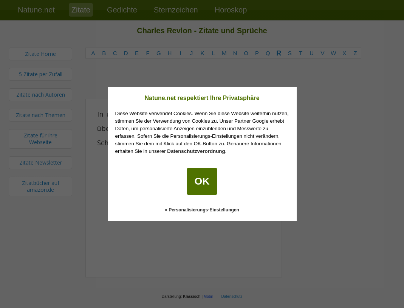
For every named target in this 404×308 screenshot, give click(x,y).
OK (202, 181)
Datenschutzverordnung (196, 151)
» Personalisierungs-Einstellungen (202, 210)
